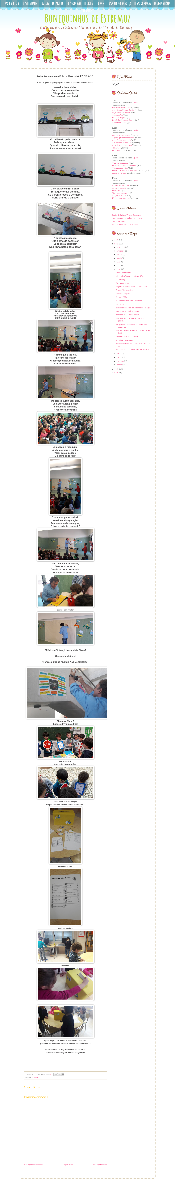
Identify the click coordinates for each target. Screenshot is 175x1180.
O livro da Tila (117, 115)
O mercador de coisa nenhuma (124, 165)
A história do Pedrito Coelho (123, 110)
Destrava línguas (119, 117)
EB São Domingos (142, 3)
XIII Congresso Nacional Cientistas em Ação (133, 307)
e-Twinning (120, 279)
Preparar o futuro (122, 283)
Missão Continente (123, 272)
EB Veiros (87, 10)
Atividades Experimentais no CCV (129, 276)
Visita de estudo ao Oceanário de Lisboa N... (133, 349)
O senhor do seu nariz (120, 163)
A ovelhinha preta (119, 122)
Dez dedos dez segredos (122, 120)
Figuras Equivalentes (124, 290)
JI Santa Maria (30, 3)
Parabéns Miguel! (123, 293)
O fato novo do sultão (120, 168)
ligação (135, 102)
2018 (116, 244)
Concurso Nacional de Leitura (127, 311)
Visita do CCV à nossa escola (127, 314)
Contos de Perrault (119, 173)
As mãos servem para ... (125, 340)
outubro (119, 254)
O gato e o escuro (119, 188)
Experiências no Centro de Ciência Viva (132, 286)
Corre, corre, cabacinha (121, 107)
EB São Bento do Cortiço (119, 3)
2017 (116, 369)
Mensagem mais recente (34, 1164)
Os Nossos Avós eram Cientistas (129, 300)
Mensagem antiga (100, 1164)
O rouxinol (116, 190)
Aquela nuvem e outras (121, 112)
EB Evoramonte (74, 3)
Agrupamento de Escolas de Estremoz (127, 218)
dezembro (120, 247)
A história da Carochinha (121, 140)
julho (118, 262)
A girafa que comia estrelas (123, 137)
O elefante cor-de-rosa (121, 135)
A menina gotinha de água (122, 145)
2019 (116, 240)
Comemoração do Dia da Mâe (127, 336)
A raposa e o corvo (119, 195)
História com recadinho (121, 198)
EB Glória (88, 3)
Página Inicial (12, 3)
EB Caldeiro (57, 3)
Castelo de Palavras (119, 221)
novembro (120, 251)
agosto (119, 258)
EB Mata (100, 3)
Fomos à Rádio (121, 297)
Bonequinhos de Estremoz (88, 18)
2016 (116, 372)
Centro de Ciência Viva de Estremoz (126, 215)
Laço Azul (120, 304)
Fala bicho (116, 150)
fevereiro (120, 361)
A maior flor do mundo (120, 185)
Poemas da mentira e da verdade (125, 170)
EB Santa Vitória (162, 3)
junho (119, 265)
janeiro (119, 364)
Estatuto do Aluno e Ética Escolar (125, 224)
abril (118, 353)
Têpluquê (115, 148)
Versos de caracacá (119, 193)
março (119, 357)
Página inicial (68, 1164)
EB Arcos (45, 3)
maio (118, 269)
